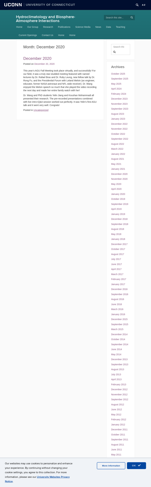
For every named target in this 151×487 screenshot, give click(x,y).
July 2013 (116, 374)
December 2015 (119, 319)
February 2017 (118, 279)
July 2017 (116, 259)
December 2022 (119, 124)
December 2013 (119, 359)
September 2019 (119, 204)
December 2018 (119, 219)
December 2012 (119, 389)
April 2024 (116, 88)
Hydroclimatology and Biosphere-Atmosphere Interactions (45, 18)
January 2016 (118, 314)
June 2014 (116, 349)
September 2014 (119, 344)
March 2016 (117, 309)
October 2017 (118, 249)
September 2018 (119, 224)
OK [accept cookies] (136, 465)
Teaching (120, 27)
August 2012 (117, 404)
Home (19, 27)
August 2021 (117, 159)
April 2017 (116, 269)
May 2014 (116, 354)
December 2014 (119, 334)
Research (48, 27)
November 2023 (119, 104)
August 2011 (117, 444)
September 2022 (119, 139)
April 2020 (116, 189)
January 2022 (118, 154)
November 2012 (119, 394)
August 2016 (117, 299)
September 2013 (119, 364)
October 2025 (118, 73)
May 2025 (116, 83)
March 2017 (117, 274)
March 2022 (117, 149)
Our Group (32, 27)
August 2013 (117, 369)
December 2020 (119, 174)
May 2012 (116, 414)
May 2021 (116, 164)
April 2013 (116, 379)
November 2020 (119, 179)
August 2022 (117, 144)
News (98, 27)
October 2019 (118, 199)
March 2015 (117, 329)
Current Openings (28, 35)
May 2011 (116, 454)
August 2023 (117, 114)
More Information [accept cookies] (111, 465)
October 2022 (118, 134)
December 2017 (119, 244)
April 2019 (116, 209)
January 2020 (118, 194)
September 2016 (119, 294)
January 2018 (118, 239)
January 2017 (118, 284)
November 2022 (119, 129)
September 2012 (119, 399)
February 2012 (118, 419)
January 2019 (118, 214)
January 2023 (118, 118)
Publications (64, 27)
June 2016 (116, 304)
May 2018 (116, 234)
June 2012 (116, 409)
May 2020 (116, 184)
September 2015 (119, 324)
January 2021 (118, 169)
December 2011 (119, 429)
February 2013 (118, 384)
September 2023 (119, 108)
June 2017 (116, 264)
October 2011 (118, 434)
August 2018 (117, 229)
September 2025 (119, 78)
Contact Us (47, 35)
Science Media (82, 27)
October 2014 (118, 339)
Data (108, 27)
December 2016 (119, 289)
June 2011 (116, 449)
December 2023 (119, 98)
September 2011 (119, 439)
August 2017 (117, 254)
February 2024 (118, 94)
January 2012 (118, 424)
